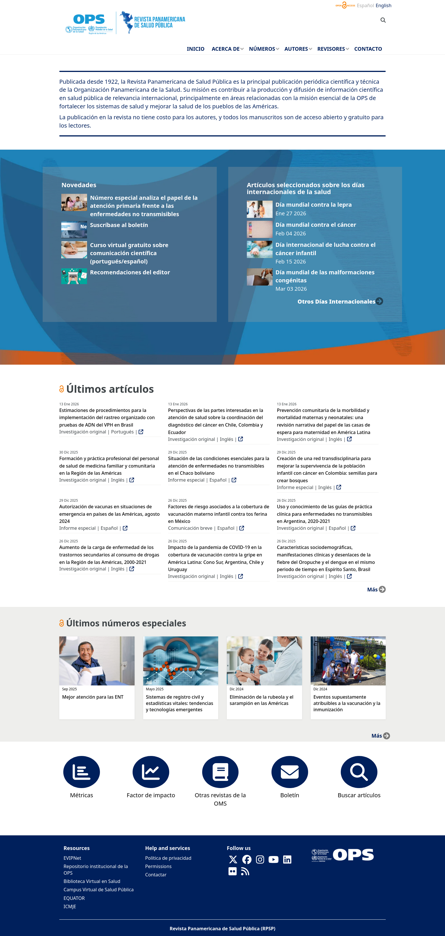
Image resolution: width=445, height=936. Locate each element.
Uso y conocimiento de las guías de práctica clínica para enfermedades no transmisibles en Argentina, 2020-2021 (324, 513)
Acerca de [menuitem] (226, 48)
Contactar (155, 874)
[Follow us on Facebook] (246, 861)
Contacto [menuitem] (368, 48)
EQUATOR (74, 898)
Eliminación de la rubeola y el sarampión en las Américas (262, 700)
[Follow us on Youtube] (273, 861)
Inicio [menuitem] (195, 48)
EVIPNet (72, 858)
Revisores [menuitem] (331, 48)
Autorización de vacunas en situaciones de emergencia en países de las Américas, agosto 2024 (109, 513)
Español (365, 5)
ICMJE (70, 906)
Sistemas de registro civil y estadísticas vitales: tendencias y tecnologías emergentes (179, 703)
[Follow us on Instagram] (260, 861)
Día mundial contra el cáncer (315, 224)
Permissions (158, 866)
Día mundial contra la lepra (313, 204)
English (383, 5)
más (372, 589)
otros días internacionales (337, 301)
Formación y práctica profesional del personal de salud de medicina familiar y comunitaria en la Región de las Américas (109, 465)
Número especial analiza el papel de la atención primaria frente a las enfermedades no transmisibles (144, 206)
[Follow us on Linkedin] (287, 861)
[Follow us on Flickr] (233, 873)
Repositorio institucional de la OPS (96, 869)
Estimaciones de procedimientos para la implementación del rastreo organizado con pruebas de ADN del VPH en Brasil (107, 417)
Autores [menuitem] (296, 48)
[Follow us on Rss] (245, 873)
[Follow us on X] (233, 861)
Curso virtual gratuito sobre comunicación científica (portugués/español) (129, 253)
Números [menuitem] (262, 48)
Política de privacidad (168, 858)
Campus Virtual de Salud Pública (99, 889)
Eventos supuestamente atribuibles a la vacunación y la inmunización (347, 703)
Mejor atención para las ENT (92, 697)
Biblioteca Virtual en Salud (92, 881)
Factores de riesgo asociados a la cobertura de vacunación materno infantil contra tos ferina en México (218, 513)
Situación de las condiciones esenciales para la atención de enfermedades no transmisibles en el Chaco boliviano (218, 465)
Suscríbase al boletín (119, 225)
